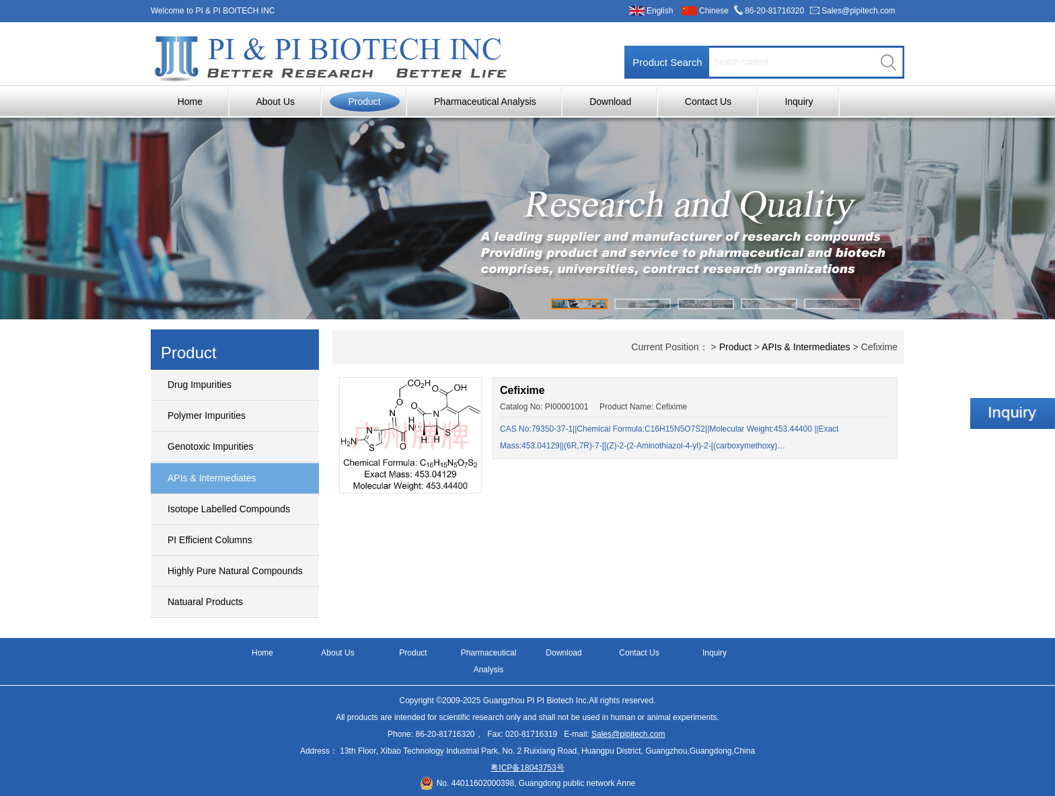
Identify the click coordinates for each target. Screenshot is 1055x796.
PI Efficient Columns (210, 539)
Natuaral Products (205, 601)
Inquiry (799, 101)
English (660, 10)
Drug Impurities (199, 384)
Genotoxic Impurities (211, 446)
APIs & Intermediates (212, 478)
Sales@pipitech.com (859, 10)
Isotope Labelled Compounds (229, 509)
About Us (275, 101)
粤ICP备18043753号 (527, 767)
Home (190, 101)
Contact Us (708, 101)
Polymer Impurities (207, 415)
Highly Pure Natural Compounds (235, 570)
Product (364, 101)
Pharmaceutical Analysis (485, 101)
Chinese (714, 10)
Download (610, 101)
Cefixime (522, 390)
